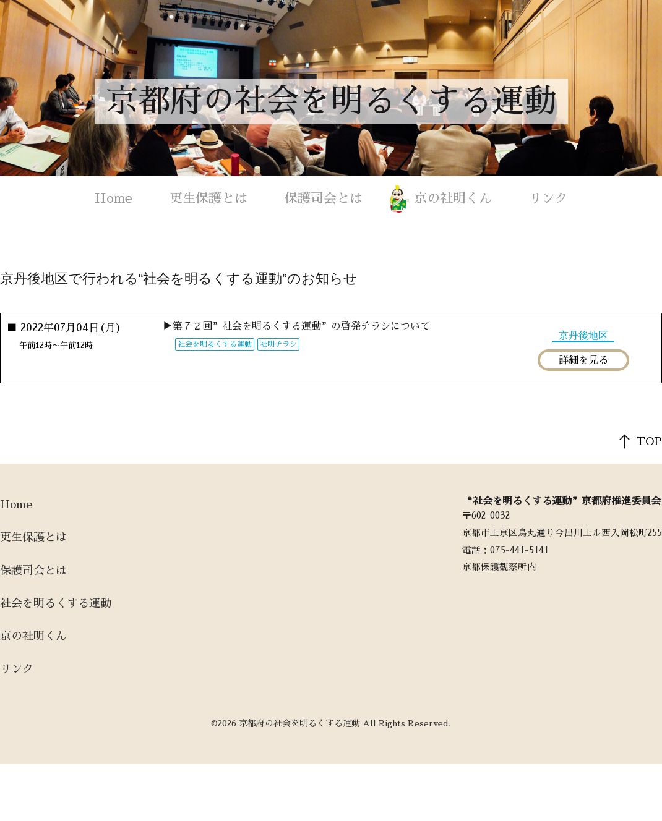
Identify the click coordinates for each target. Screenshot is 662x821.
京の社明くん (453, 198)
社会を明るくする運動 (55, 603)
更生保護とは (208, 198)
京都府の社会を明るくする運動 (331, 101)
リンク (548, 198)
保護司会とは (324, 198)
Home (113, 198)
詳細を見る (583, 360)
